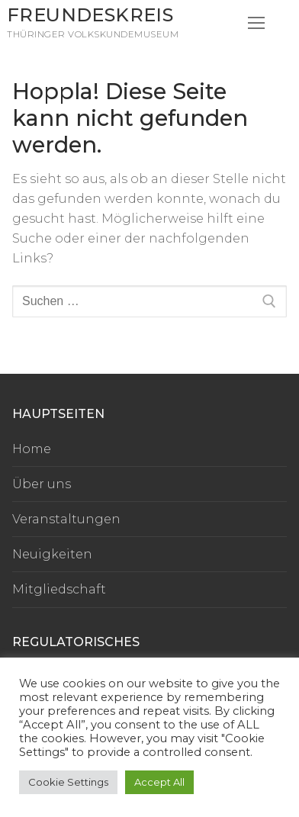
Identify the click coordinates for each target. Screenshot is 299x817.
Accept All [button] (159, 782)
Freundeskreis (90, 15)
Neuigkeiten (52, 554)
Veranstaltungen (66, 519)
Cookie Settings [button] (68, 782)
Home (31, 449)
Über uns (41, 484)
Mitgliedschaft (59, 589)
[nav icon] (256, 23)
